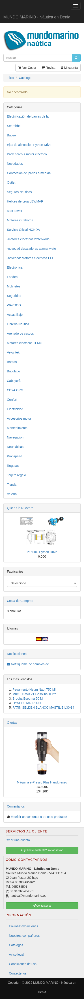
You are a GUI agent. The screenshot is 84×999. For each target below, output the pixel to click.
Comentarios (16, 806)
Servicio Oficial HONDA (23, 229)
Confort (12, 399)
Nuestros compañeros (24, 935)
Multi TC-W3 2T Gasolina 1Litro (34, 694)
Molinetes (13, 286)
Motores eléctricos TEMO (24, 343)
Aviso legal (16, 954)
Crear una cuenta (18, 840)
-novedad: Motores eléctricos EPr (30, 258)
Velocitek (13, 352)
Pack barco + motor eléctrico (27, 154)
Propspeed (14, 456)
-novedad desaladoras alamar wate (31, 248)
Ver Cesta (27, 67)
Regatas (13, 465)
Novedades (15, 163)
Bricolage (13, 371)
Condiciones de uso (23, 964)
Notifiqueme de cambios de (28, 664)
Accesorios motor (19, 418)
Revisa (49, 67)
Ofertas (12, 722)
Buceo (11, 135)
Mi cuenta (69, 67)
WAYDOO (14, 305)
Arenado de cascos (20, 333)
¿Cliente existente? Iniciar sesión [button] (42, 850)
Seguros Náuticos (19, 192)
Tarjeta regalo (16, 475)
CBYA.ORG (15, 390)
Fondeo (12, 277)
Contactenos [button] (42, 905)
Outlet (11, 182)
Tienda (11, 484)
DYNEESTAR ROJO (27, 703)
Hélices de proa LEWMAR (25, 201)
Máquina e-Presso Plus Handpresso (42, 782)
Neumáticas (15, 447)
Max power (14, 211)
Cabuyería (14, 381)
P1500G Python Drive (42, 552)
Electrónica (14, 267)
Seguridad (14, 296)
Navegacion (15, 437)
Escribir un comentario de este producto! (39, 817)
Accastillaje (15, 314)
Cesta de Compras (20, 601)
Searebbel (14, 126)
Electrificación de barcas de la (28, 116)
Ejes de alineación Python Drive (29, 145)
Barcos (12, 362)
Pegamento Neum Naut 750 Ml (34, 689)
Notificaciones (16, 654)
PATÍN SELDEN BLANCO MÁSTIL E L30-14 (43, 707)
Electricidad (15, 409)
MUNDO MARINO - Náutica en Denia (36, 17)
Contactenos (18, 973)
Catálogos (16, 945)
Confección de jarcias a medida (29, 173)
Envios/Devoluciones (23, 926)
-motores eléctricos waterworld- (29, 239)
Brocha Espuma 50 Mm (29, 698)
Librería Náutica (18, 324)
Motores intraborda (20, 220)
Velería (12, 494)
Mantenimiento (17, 428)
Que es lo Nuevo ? (20, 508)
